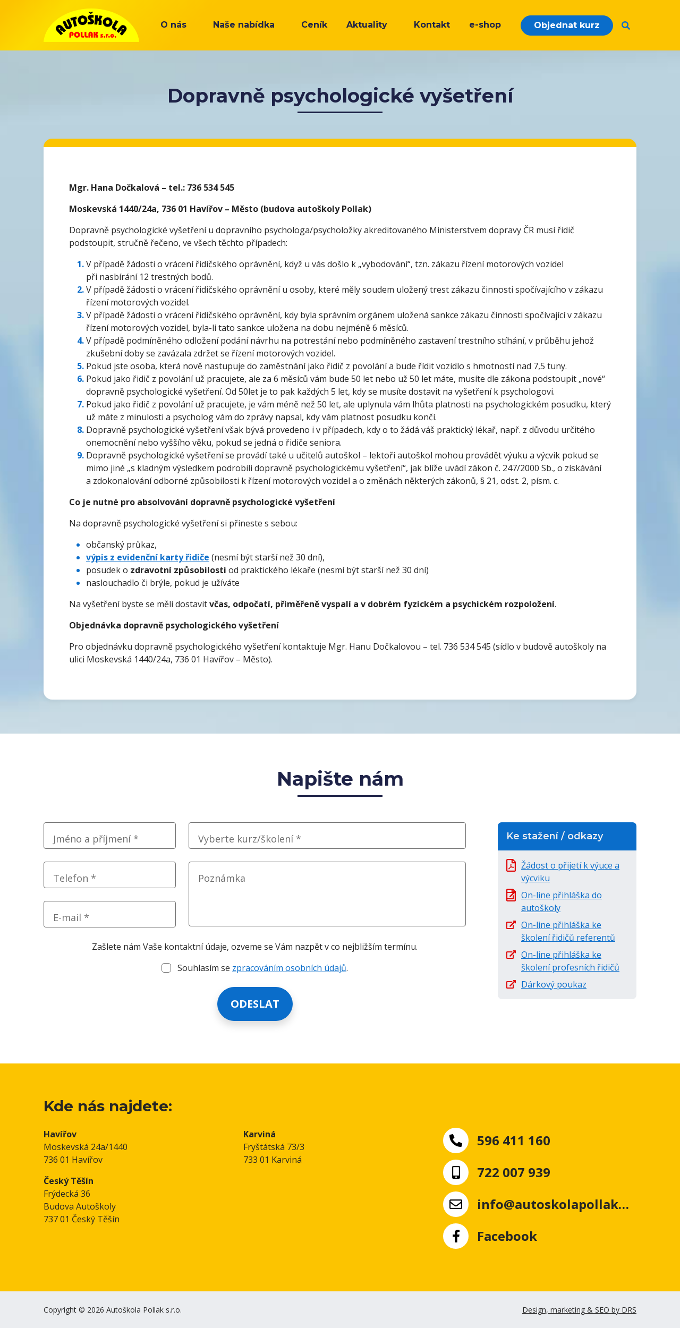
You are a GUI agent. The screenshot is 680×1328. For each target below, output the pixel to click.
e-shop (485, 25)
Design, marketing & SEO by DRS (579, 1310)
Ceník (314, 25)
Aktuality (366, 25)
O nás (173, 25)
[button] (625, 25)
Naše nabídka (244, 25)
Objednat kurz (567, 25)
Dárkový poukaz (553, 984)
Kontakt (432, 25)
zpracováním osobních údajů (289, 968)
